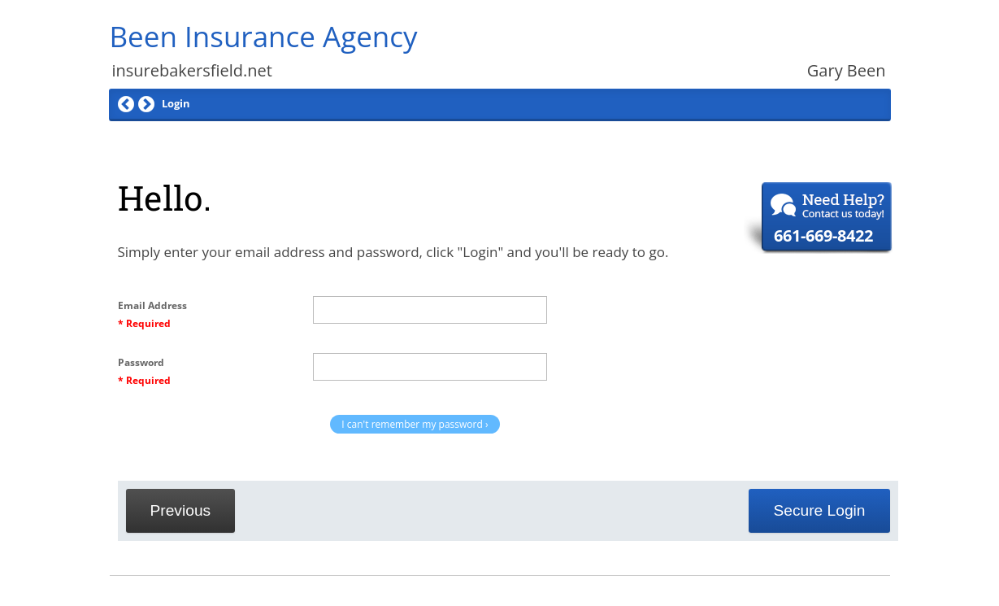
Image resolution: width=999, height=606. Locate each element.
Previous (180, 510)
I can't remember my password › (414, 424)
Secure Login (819, 510)
